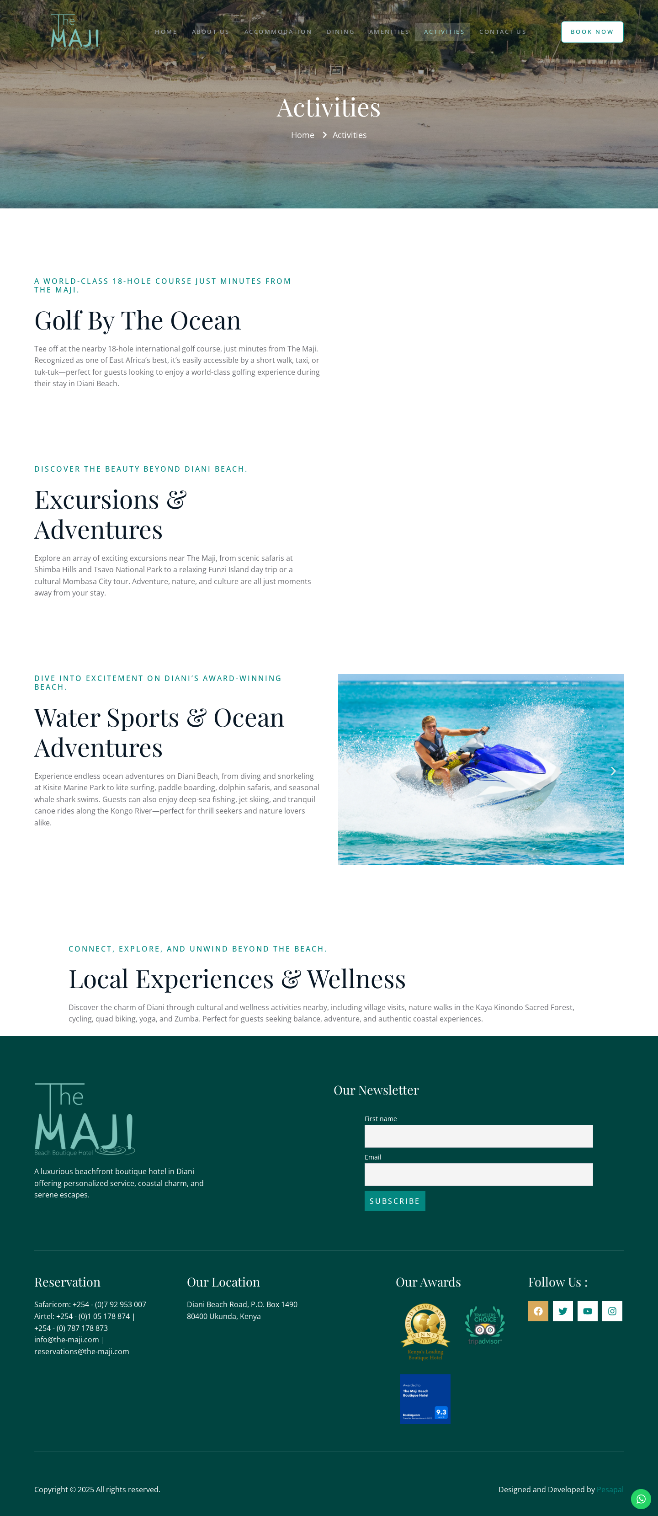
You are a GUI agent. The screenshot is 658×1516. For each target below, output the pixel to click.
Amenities (391, 31)
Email (373, 1157)
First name (381, 1118)
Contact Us (512, 31)
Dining (339, 31)
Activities (450, 31)
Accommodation (273, 31)
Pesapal (610, 1489)
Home (153, 31)
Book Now (592, 31)
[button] (348, 771)
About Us (202, 31)
